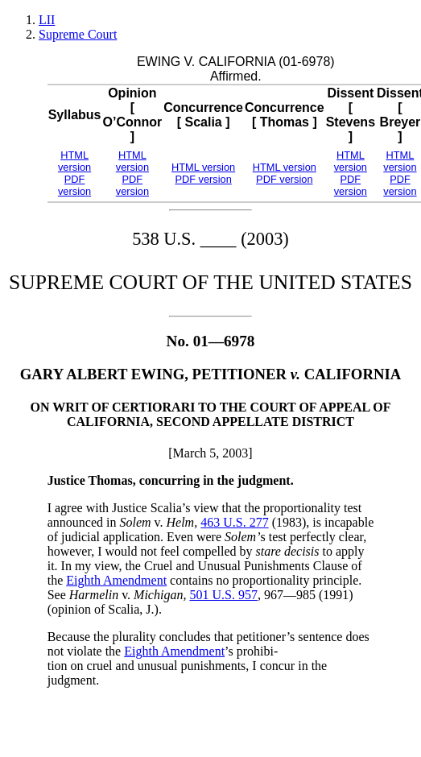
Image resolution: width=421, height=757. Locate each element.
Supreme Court (78, 34)
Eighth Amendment (116, 580)
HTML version (74, 161)
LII (47, 20)
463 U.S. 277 (234, 522)
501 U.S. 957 (223, 595)
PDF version (74, 185)
